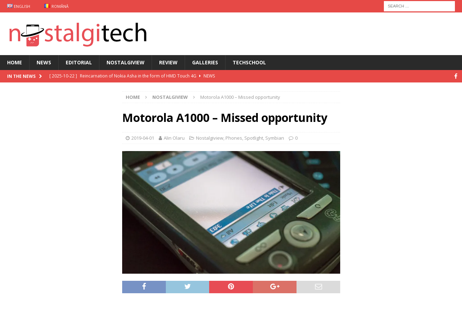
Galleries (205, 62)
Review (168, 62)
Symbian (274, 138)
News (44, 62)
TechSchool (249, 62)
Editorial (79, 62)
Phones (233, 138)
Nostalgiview (126, 62)
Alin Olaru (174, 138)
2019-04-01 (142, 138)
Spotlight (253, 138)
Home (14, 62)
